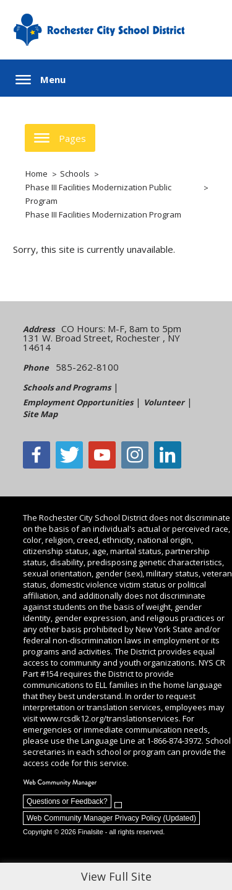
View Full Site (116, 876)
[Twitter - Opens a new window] (69, 455)
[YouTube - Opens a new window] (102, 455)
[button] (40, 79)
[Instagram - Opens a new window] (134, 455)
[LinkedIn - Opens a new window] (167, 455)
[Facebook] (36, 455)
